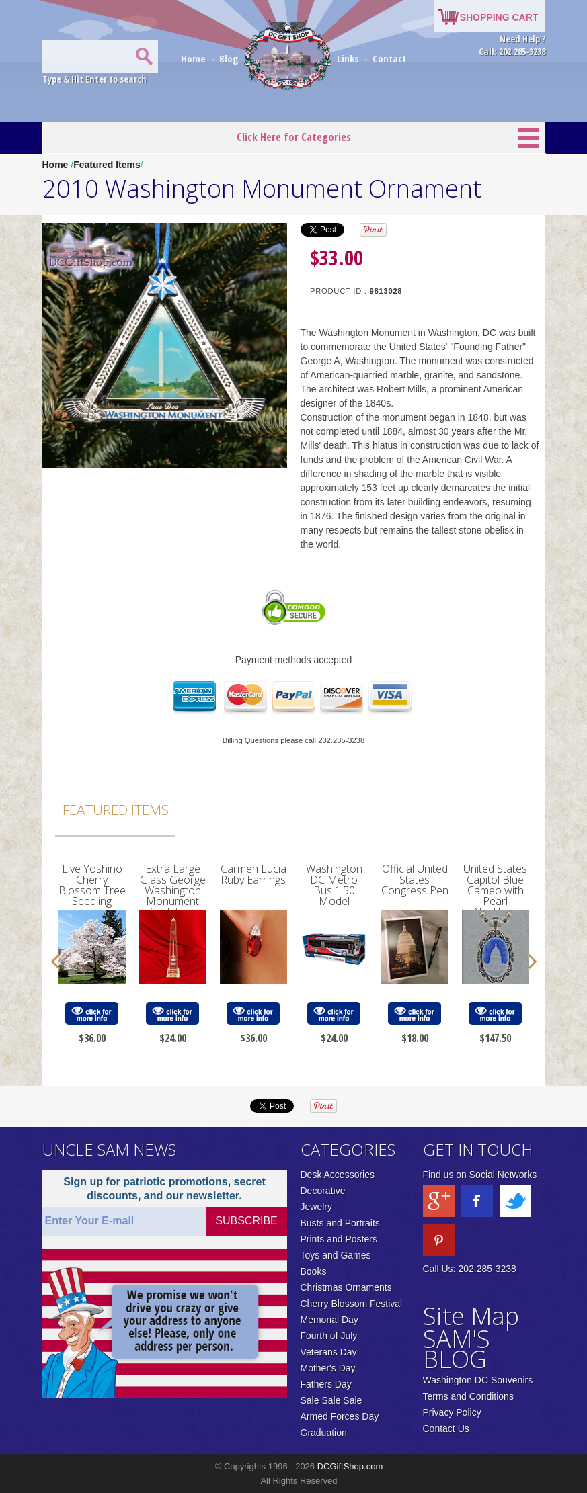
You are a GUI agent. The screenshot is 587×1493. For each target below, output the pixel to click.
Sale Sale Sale (331, 1400)
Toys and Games (336, 1255)
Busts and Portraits (340, 1223)
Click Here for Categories (294, 137)
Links (348, 58)
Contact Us (446, 1428)
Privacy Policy (452, 1412)
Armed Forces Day (340, 1416)
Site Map (471, 1315)
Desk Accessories (338, 1174)
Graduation (324, 1432)
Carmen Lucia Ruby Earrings (253, 874)
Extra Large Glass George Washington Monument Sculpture (173, 890)
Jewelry (316, 1206)
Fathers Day (326, 1384)
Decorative (323, 1190)
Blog (230, 58)
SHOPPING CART (499, 17)
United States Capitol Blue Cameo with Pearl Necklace (495, 890)
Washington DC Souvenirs (478, 1380)
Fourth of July (329, 1335)
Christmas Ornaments (346, 1287)
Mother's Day (328, 1368)
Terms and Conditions (468, 1396)
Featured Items (107, 164)
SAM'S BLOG (456, 1348)
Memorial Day (329, 1319)
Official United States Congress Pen (414, 879)
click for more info (91, 1013)
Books (314, 1271)
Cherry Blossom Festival (352, 1303)
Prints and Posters (339, 1239)
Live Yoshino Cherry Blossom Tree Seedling (92, 884)
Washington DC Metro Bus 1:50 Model (334, 884)
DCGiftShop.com (350, 1466)
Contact (389, 58)
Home (194, 58)
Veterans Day (329, 1352)
